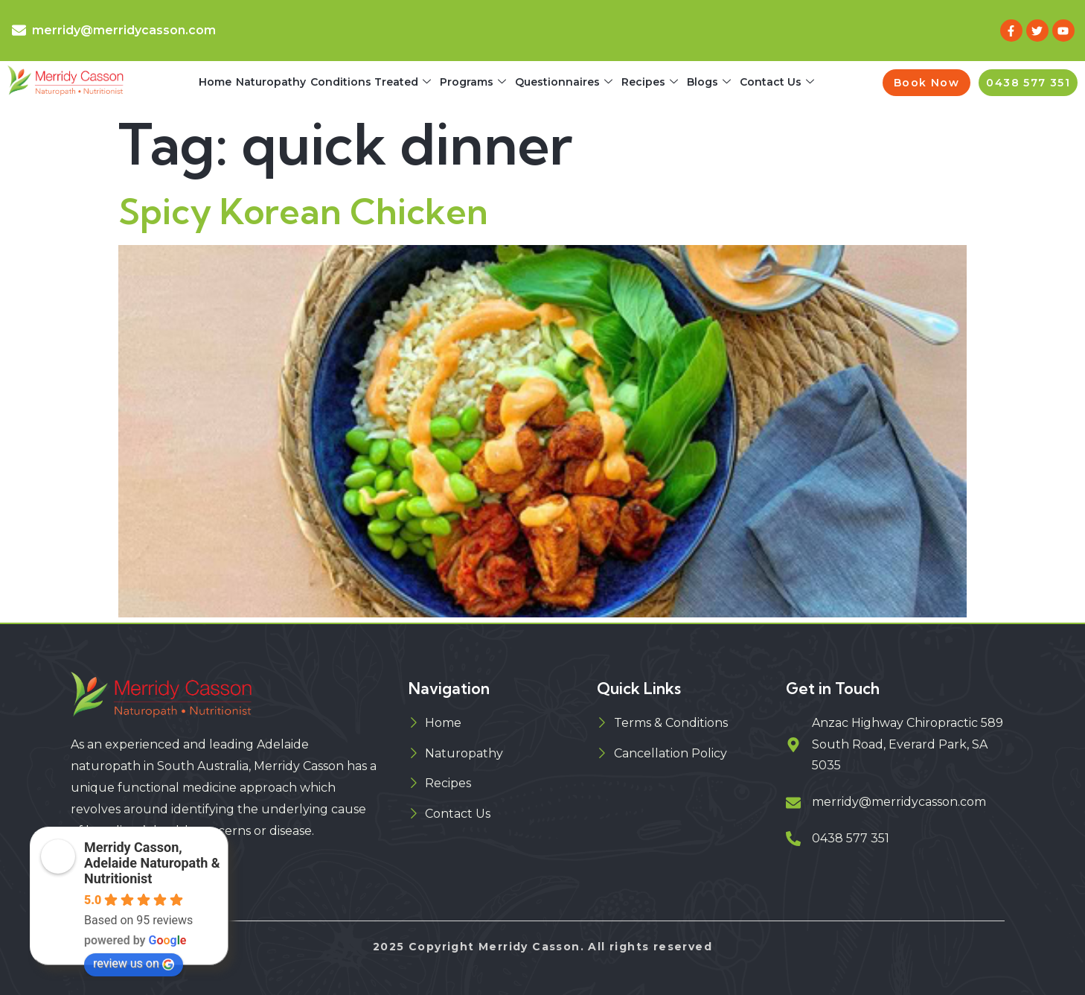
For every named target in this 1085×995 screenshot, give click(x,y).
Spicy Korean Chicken (303, 211)
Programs (473, 82)
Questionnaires (563, 82)
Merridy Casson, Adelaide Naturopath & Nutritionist (152, 862)
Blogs (709, 82)
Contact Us (777, 82)
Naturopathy (271, 82)
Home (215, 82)
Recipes (649, 82)
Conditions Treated (370, 82)
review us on (133, 963)
